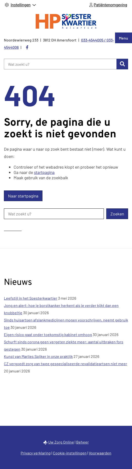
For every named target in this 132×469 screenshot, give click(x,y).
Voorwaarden (100, 453)
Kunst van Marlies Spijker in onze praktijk (38, 356)
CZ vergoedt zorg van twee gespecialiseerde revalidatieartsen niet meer (65, 363)
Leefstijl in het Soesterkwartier (30, 298)
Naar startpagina (23, 195)
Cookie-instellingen (70, 453)
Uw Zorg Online (61, 442)
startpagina (44, 172)
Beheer (82, 442)
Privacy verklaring (36, 453)
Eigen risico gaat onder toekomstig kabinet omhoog (48, 334)
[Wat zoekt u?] (60, 64)
